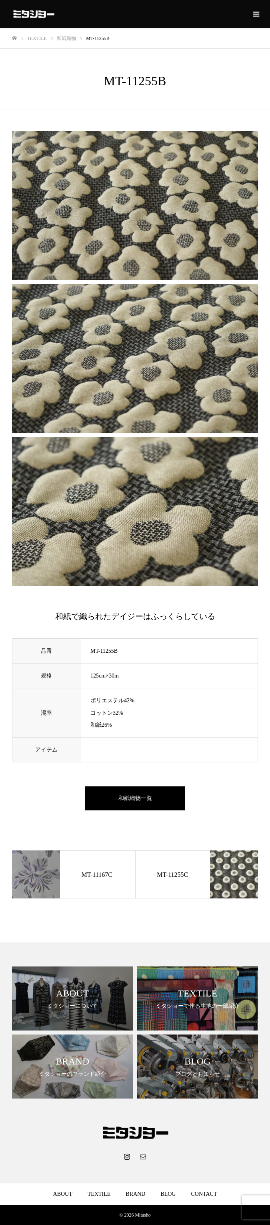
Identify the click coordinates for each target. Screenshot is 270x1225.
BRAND (135, 1194)
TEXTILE (99, 1194)
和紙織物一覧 (135, 798)
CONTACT (204, 1194)
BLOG (168, 1194)
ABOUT (62, 1194)
